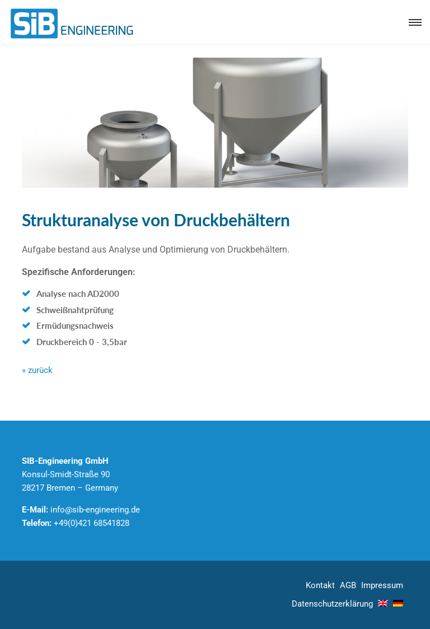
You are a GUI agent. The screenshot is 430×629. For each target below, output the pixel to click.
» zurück (37, 370)
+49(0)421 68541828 (91, 523)
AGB (348, 585)
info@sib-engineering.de (95, 510)
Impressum (382, 585)
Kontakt (320, 585)
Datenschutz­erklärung (332, 604)
